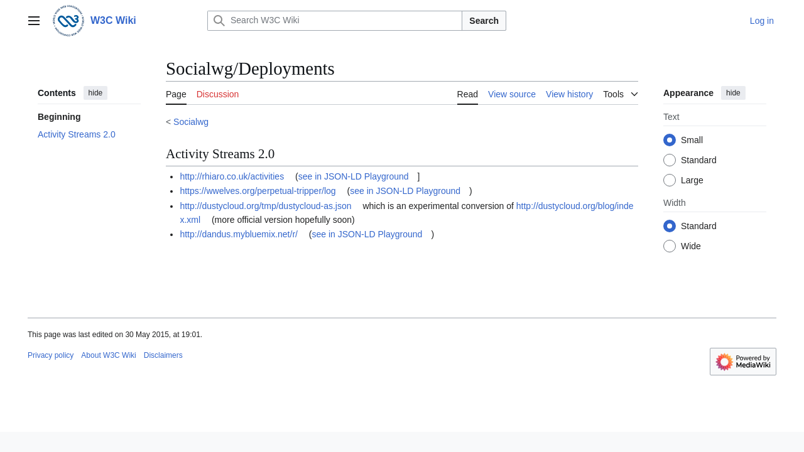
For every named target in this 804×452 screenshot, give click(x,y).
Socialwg (191, 122)
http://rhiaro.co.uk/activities (232, 176)
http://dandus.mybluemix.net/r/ (239, 234)
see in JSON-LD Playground (353, 176)
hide (96, 93)
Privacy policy (50, 355)
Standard (699, 160)
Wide (691, 246)
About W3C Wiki (108, 355)
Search (484, 21)
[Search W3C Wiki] (334, 21)
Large (692, 180)
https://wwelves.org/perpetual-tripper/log (257, 191)
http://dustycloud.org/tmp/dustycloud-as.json (265, 206)
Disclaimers (163, 355)
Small (692, 140)
